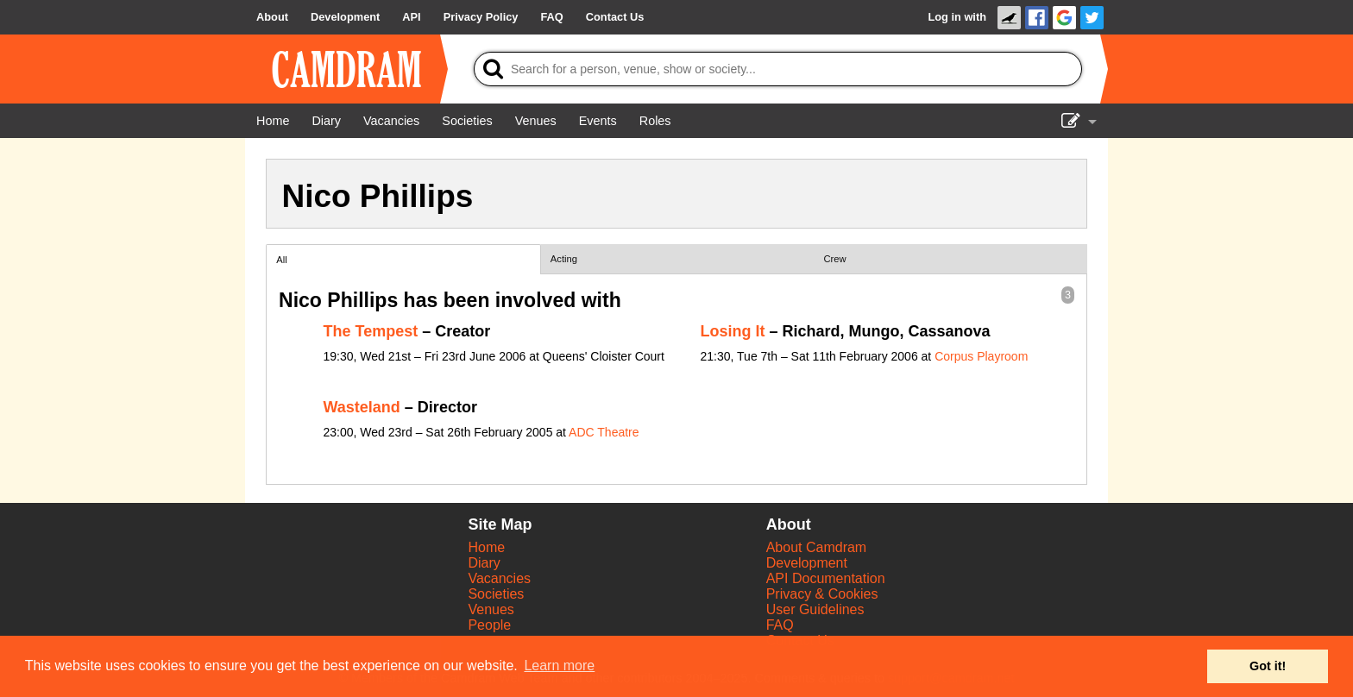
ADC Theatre (604, 432)
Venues (490, 609)
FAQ (780, 625)
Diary (484, 563)
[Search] (778, 69)
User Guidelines (815, 609)
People (489, 625)
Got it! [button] (1267, 666)
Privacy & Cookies (822, 594)
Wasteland (362, 407)
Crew (835, 259)
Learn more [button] (559, 665)
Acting (564, 259)
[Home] (272, 121)
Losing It (733, 331)
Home (486, 547)
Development (806, 563)
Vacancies (499, 578)
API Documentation (825, 578)
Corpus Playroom (981, 356)
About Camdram (816, 547)
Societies (496, 594)
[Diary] (326, 121)
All (281, 259)
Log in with (957, 16)
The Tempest (371, 331)
